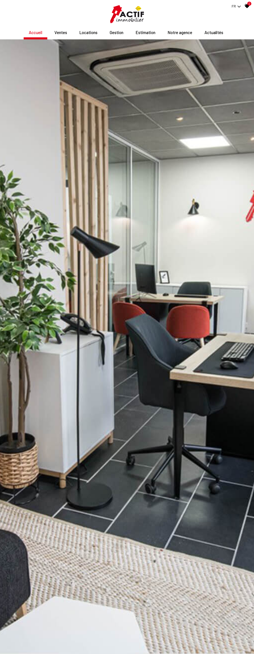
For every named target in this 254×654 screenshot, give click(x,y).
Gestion (116, 32)
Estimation (145, 32)
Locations (88, 32)
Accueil (35, 32)
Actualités (213, 32)
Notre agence (180, 32)
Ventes (60, 32)
